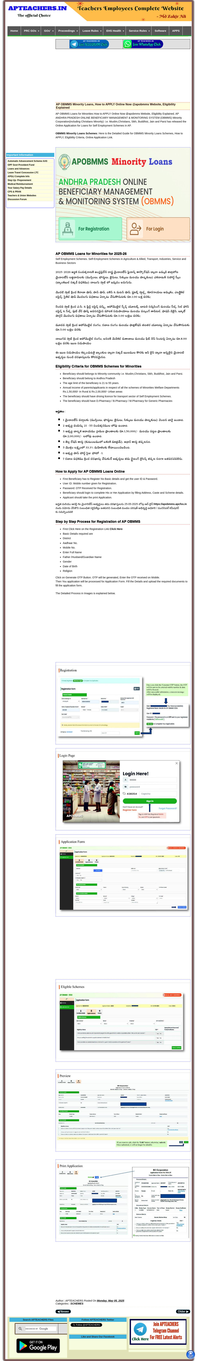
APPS (176, 30)
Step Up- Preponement (19, 180)
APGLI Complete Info (18, 176)
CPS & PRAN (14, 191)
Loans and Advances (18, 168)
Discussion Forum (17, 199)
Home (14, 30)
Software (160, 30)
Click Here (116, 529)
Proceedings (66, 30)
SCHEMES (76, 1303)
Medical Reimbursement (20, 184)
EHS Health (113, 30)
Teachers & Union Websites (22, 195)
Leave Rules (91, 30)
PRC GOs (30, 30)
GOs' (47, 30)
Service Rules (138, 30)
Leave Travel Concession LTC (23, 172)
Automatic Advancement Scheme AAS (27, 161)
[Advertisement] (123, 74)
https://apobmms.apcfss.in (170, 504)
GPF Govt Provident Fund (21, 165)
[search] (40, 1329)
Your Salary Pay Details (20, 188)
